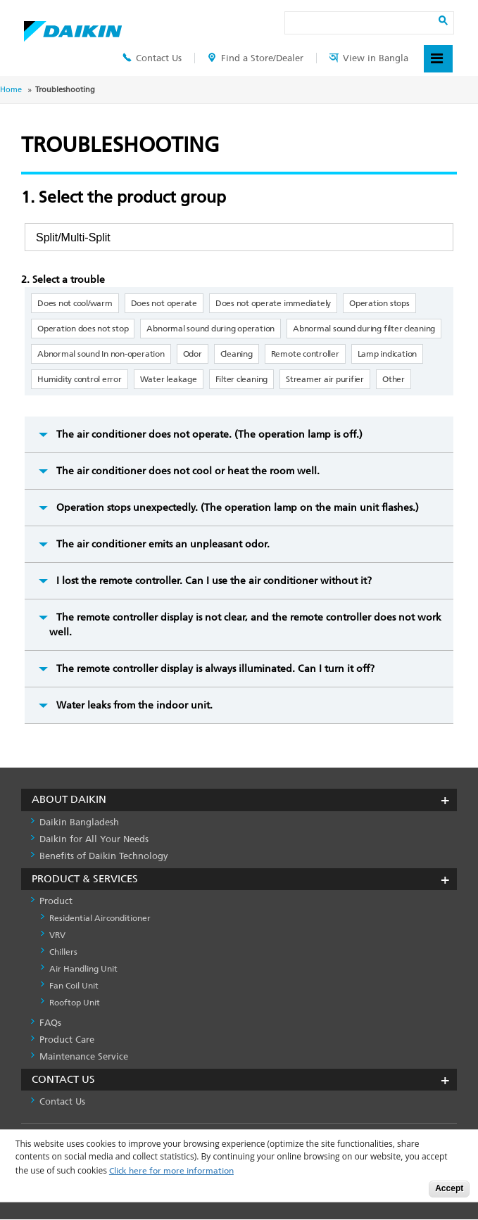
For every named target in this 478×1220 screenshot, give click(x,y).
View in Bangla (368, 58)
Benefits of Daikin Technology (103, 856)
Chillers (63, 952)
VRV (57, 935)
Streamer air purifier (325, 379)
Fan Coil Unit (74, 986)
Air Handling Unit (83, 969)
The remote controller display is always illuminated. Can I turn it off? (215, 669)
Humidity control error (79, 379)
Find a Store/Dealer (255, 58)
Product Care (66, 1039)
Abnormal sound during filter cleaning (364, 328)
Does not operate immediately (273, 303)
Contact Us (152, 58)
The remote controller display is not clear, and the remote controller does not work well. (245, 624)
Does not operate (164, 303)
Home (11, 89)
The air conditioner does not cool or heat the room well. (188, 471)
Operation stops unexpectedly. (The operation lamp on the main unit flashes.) (237, 508)
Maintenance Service (83, 1056)
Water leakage (168, 379)
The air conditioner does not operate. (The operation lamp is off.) (209, 434)
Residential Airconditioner (100, 918)
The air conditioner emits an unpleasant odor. (163, 544)
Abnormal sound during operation (210, 328)
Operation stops (379, 303)
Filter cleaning (241, 379)
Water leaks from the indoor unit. (134, 705)
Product (56, 901)
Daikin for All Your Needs (94, 839)
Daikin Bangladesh (79, 822)
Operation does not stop (82, 328)
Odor (192, 354)
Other (393, 379)
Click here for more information (171, 1171)
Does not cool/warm (75, 303)
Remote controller (305, 354)
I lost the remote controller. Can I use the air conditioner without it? (214, 581)
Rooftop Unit (74, 1003)
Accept (449, 1188)
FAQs (50, 1022)
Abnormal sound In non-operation (101, 354)
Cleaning (236, 354)
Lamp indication (387, 354)
